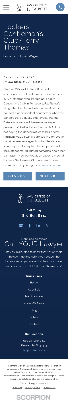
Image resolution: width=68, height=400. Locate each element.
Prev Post (17, 176)
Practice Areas (34, 296)
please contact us (49, 165)
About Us (34, 289)
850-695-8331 (34, 215)
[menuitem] (17, 388)
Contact (34, 324)
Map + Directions (34, 350)
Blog (34, 310)
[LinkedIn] (38, 225)
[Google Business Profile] (21, 225)
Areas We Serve (34, 303)
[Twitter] (47, 225)
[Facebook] (30, 225)
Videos (34, 317)
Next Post (50, 176)
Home (34, 282)
